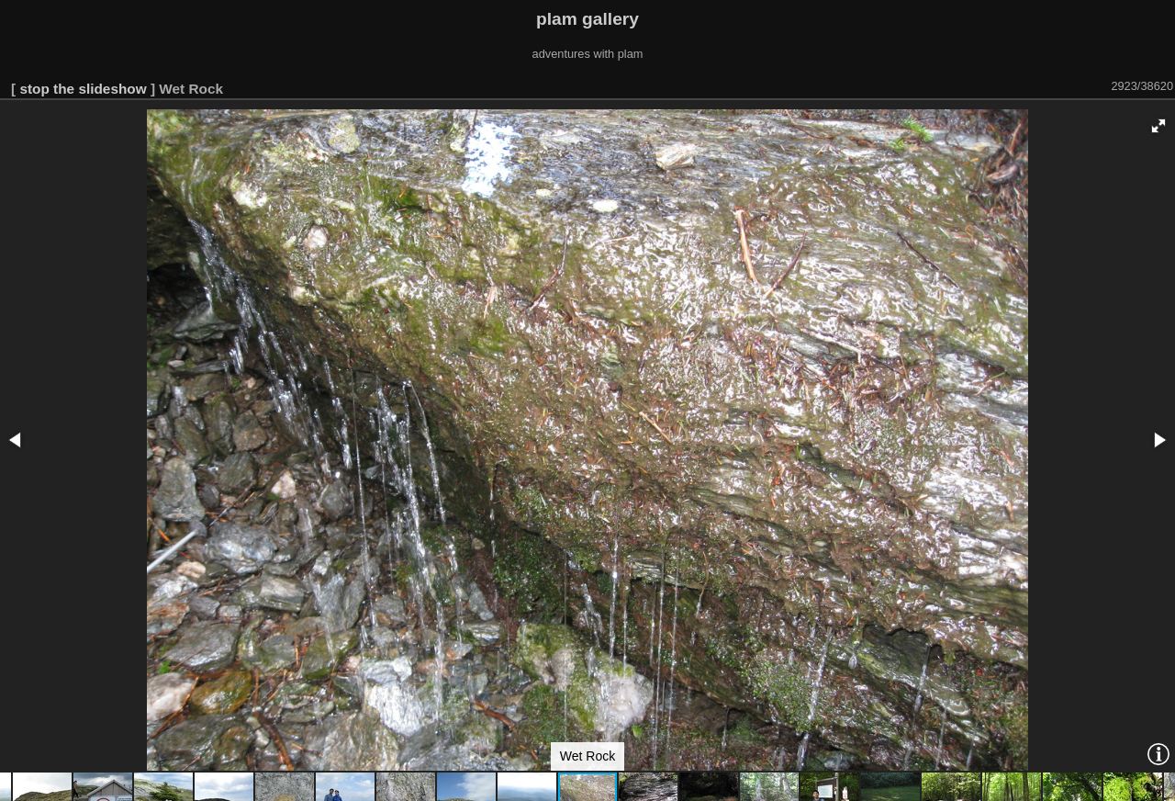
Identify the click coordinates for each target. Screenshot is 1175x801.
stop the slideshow (82, 88)
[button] (1158, 126)
